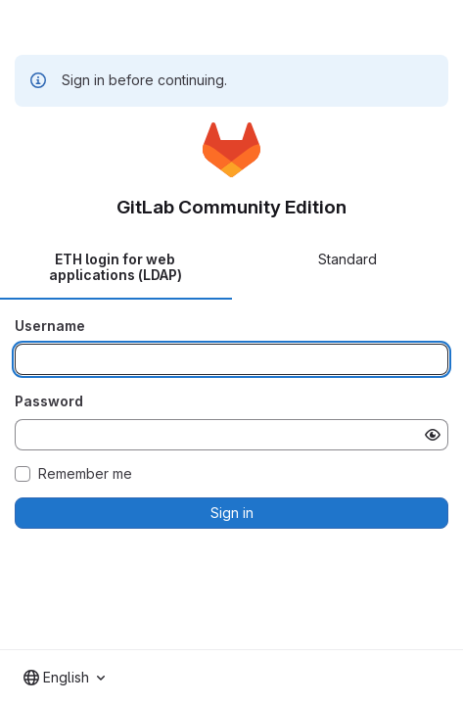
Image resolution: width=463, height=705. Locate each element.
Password (49, 401)
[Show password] (432, 434)
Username (50, 325)
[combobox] (64, 677)
